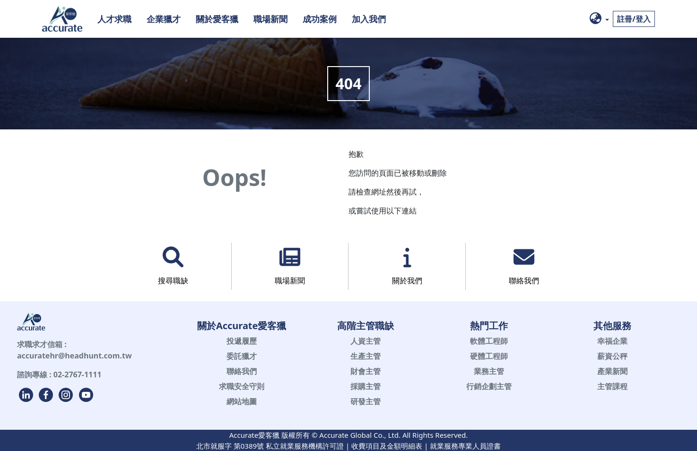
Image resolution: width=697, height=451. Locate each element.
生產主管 (365, 356)
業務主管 (489, 371)
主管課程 (612, 386)
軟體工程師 (489, 341)
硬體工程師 (489, 356)
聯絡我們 (242, 371)
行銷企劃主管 (489, 386)
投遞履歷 (242, 341)
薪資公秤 (612, 356)
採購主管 (365, 386)
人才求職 (114, 19)
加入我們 (369, 19)
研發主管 (365, 401)
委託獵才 (242, 356)
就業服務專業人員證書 (465, 446)
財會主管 (365, 371)
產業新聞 (612, 371)
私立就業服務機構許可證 (305, 446)
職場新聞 (270, 19)
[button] (599, 19)
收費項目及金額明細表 (386, 446)
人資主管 (365, 341)
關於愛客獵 (217, 19)
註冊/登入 (634, 19)
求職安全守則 (241, 386)
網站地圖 (242, 401)
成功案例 (320, 19)
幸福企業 (612, 341)
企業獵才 (164, 19)
